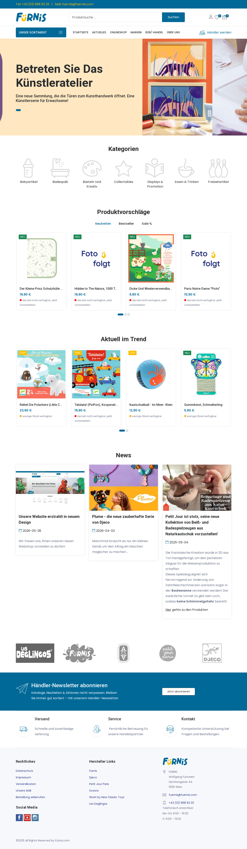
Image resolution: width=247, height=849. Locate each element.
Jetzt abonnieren (178, 691)
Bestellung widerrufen (30, 797)
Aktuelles (99, 32)
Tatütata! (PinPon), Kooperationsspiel (101, 405)
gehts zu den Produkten (187, 609)
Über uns (173, 32)
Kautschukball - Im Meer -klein (150, 405)
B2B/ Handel (154, 32)
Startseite (80, 32)
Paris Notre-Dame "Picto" (202, 288)
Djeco (93, 777)
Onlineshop (118, 32)
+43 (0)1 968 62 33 (35, 4)
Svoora (93, 790)
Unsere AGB (23, 790)
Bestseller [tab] (126, 223)
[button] (120, 314)
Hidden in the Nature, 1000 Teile (97, 288)
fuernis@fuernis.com (77, 4)
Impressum (23, 777)
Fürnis (93, 771)
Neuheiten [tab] (103, 223)
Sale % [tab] (147, 223)
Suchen (173, 17)
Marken (136, 32)
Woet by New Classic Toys (106, 797)
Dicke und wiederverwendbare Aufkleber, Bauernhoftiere (169, 288)
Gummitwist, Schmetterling (203, 405)
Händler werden (219, 32)
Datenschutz (24, 771)
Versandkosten (26, 784)
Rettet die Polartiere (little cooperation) (48, 405)
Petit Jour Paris (99, 784)
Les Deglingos (98, 804)
